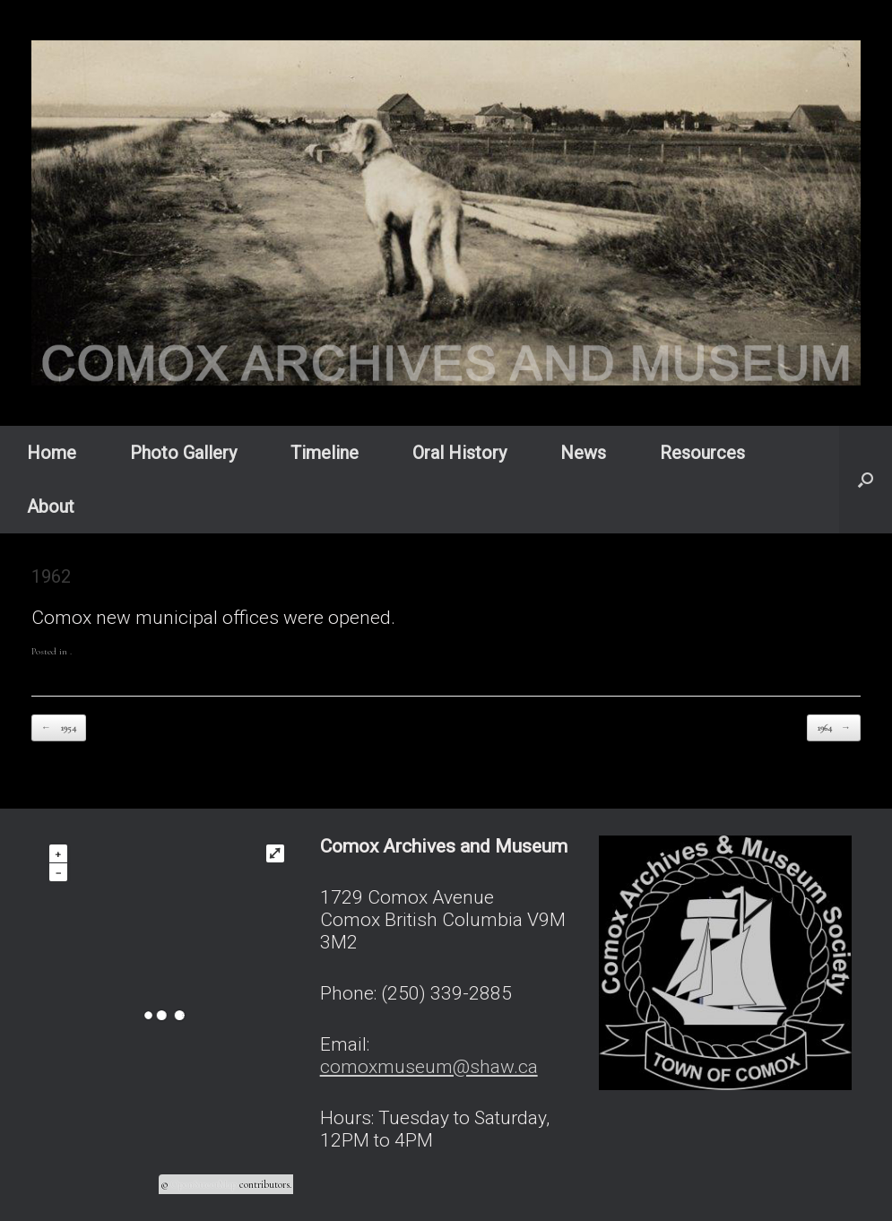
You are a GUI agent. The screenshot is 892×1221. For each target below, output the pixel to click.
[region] (446, 212)
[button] (865, 479)
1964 (834, 728)
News (583, 452)
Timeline (324, 452)
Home (51, 452)
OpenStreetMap (204, 1184)
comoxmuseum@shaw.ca (429, 1067)
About (50, 506)
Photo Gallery (183, 452)
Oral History (459, 452)
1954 (58, 728)
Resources (702, 452)
